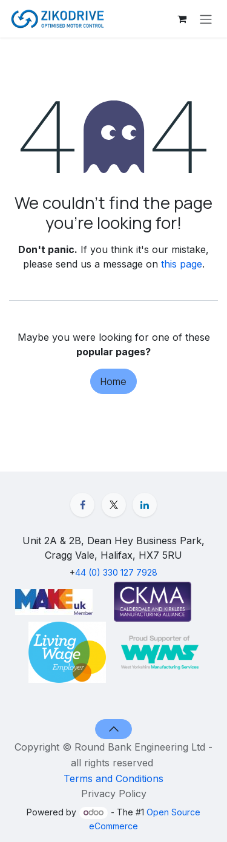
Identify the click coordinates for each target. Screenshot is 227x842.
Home (113, 381)
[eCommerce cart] (181, 19)
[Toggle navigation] (206, 18)
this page (181, 264)
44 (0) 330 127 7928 (116, 572)
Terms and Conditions (113, 778)
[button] (113, 728)
